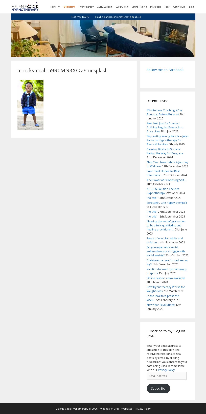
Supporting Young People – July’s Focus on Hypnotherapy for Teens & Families (168, 140)
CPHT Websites (123, 408)
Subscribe (158, 388)
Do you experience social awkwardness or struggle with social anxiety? (166, 251)
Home (56, 6)
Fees (167, 6)
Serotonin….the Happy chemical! (167, 203)
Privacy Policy (166, 370)
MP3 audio (155, 6)
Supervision (122, 6)
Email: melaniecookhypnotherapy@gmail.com (118, 16)
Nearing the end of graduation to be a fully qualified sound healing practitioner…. (166, 225)
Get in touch (179, 6)
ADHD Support (104, 6)
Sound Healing (139, 6)
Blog (191, 6)
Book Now (69, 6)
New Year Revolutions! (161, 305)
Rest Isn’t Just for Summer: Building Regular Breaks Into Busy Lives (165, 127)
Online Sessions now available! (166, 278)
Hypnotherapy (86, 6)
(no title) (152, 198)
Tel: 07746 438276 (80, 16)
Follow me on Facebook (165, 69)
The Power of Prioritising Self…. (166, 180)
